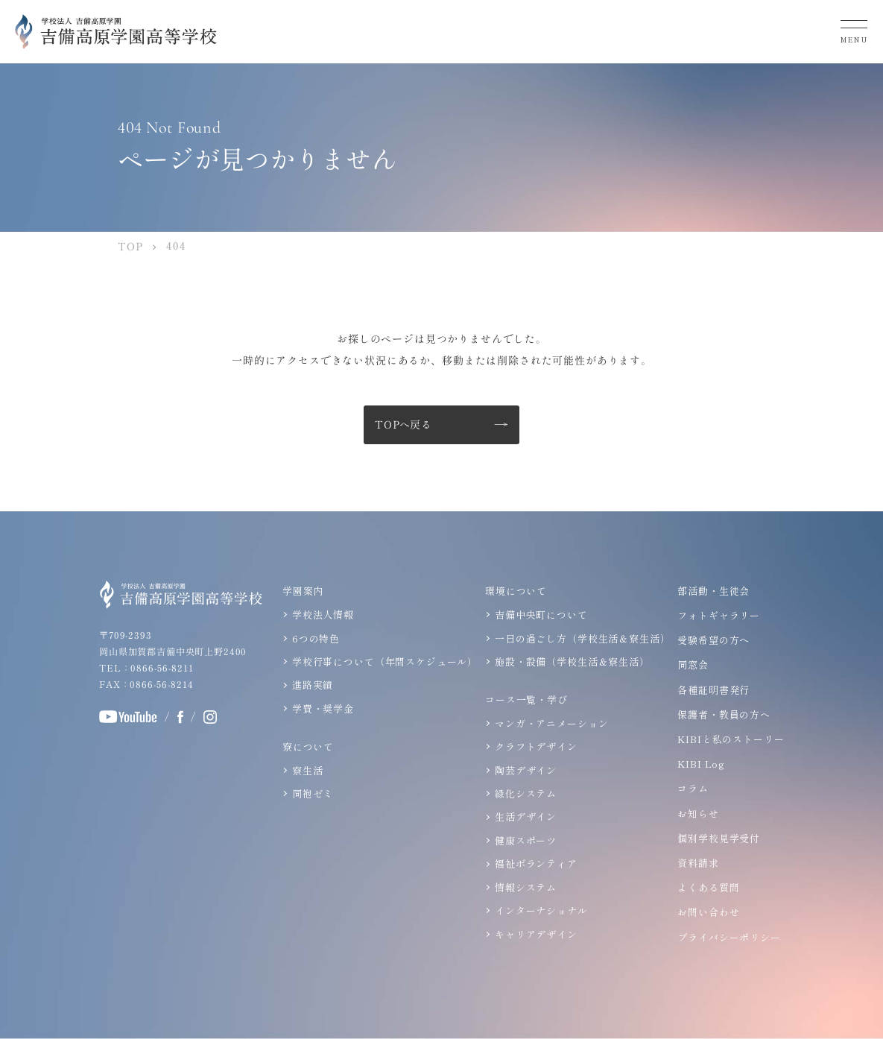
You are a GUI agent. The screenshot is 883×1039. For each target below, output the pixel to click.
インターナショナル (541, 910)
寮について (308, 746)
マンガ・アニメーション (551, 723)
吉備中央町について (541, 614)
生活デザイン (526, 816)
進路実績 (312, 685)
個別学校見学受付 (718, 838)
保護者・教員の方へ (723, 714)
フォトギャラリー (718, 615)
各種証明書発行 (713, 690)
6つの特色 (316, 638)
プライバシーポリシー (728, 937)
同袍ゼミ (312, 793)
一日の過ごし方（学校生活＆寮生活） (582, 638)
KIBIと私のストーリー (730, 739)
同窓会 (693, 665)
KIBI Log (701, 764)
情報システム (526, 886)
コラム (693, 788)
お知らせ (697, 813)
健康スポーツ (526, 840)
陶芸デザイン (526, 770)
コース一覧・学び (526, 699)
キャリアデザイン (536, 933)
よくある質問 (708, 887)
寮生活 (307, 770)
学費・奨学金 (323, 708)
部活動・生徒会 (713, 591)
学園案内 (302, 591)
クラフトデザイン (536, 746)
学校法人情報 (323, 614)
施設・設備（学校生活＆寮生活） (572, 661)
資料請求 (697, 863)
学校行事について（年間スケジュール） (385, 661)
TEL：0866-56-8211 (145, 668)
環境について (516, 591)
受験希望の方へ (713, 640)
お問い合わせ (708, 912)
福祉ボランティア (536, 863)
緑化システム (526, 793)
